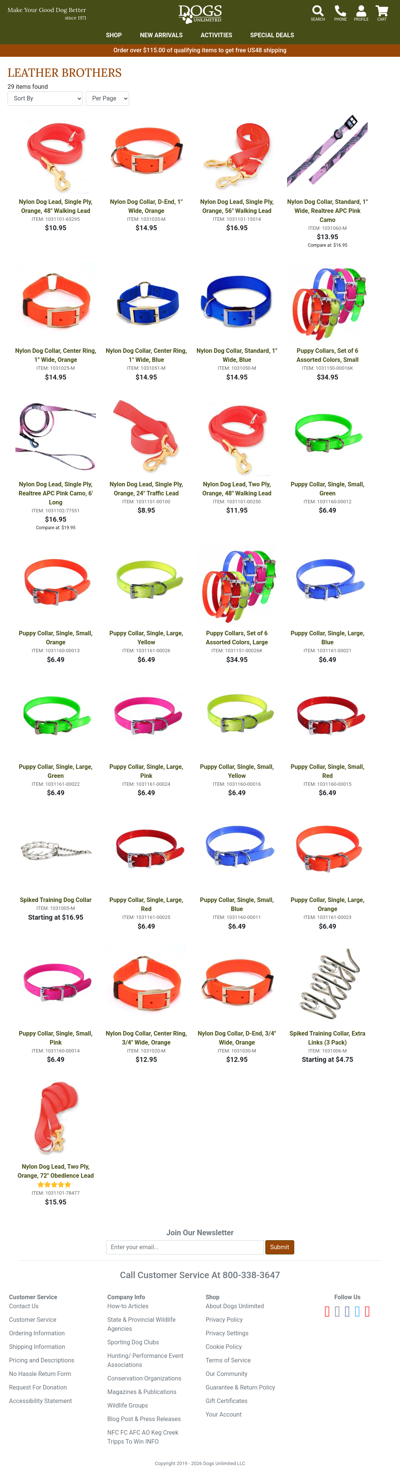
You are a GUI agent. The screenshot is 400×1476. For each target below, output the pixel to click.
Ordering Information (37, 1333)
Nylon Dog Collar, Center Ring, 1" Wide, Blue (146, 355)
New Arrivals (161, 35)
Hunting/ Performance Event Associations (145, 1360)
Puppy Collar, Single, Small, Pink (56, 1038)
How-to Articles (128, 1306)
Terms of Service (228, 1360)
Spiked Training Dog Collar (56, 900)
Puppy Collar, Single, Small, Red (328, 771)
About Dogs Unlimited (235, 1306)
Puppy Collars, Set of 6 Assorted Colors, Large (237, 638)
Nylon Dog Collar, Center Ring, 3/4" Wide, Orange (146, 1038)
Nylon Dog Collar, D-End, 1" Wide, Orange (147, 206)
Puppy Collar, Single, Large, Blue (328, 638)
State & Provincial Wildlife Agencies (141, 1324)
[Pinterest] (367, 1314)
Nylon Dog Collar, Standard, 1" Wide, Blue (236, 355)
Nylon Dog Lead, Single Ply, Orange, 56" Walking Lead (237, 206)
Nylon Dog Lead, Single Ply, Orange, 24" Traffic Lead (147, 489)
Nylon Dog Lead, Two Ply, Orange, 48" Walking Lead (237, 489)
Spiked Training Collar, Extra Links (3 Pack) (328, 1038)
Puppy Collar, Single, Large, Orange (328, 904)
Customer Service (32, 1319)
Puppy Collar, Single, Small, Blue (237, 904)
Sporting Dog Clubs (133, 1342)
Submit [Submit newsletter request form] (279, 1247)
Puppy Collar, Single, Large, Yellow (147, 638)
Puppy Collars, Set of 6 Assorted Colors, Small (328, 355)
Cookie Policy (224, 1346)
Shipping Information (37, 1346)
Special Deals (272, 35)
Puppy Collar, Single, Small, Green (328, 489)
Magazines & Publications (141, 1392)
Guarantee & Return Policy (240, 1387)
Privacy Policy (224, 1319)
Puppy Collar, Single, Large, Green (56, 771)
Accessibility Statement (40, 1401)
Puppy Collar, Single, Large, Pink (147, 771)
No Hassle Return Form (40, 1373)
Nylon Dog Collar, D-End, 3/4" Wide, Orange (238, 1038)
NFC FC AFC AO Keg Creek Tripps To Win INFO (142, 1437)
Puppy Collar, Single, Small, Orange (56, 638)
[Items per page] (107, 98)
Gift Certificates (227, 1401)
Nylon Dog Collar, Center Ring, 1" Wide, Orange (55, 355)
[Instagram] (337, 1314)
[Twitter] (358, 1314)
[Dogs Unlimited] (200, 14)
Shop (114, 35)
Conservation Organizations (144, 1378)
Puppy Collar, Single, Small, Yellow (237, 771)
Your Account (224, 1414)
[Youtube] (327, 1314)
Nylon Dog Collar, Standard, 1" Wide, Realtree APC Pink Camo (327, 210)
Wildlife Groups (127, 1405)
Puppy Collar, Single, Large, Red (147, 904)
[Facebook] (347, 1314)
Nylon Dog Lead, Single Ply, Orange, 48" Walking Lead (56, 206)
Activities (216, 35)
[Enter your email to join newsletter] (185, 1247)
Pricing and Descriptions (41, 1360)
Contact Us (24, 1306)
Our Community (227, 1373)
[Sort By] (45, 98)
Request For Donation (38, 1387)
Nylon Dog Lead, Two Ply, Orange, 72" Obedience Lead (56, 1171)
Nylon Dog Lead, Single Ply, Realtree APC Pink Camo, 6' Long (56, 493)
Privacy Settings (227, 1333)
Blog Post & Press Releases (144, 1419)
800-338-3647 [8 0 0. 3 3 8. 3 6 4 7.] (251, 1275)
